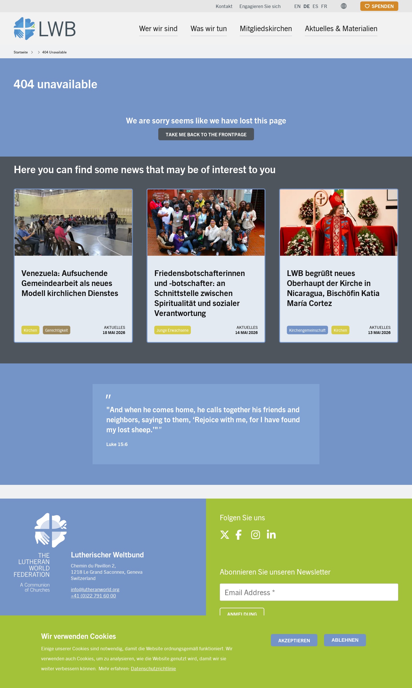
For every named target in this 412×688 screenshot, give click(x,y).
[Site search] (394, 29)
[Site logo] (44, 27)
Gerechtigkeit (56, 330)
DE (306, 6)
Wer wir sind (158, 28)
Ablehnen (344, 640)
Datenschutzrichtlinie (153, 668)
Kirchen (30, 330)
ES (315, 6)
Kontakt (224, 6)
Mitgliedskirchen (266, 28)
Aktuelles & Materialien (341, 28)
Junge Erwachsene (173, 330)
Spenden (383, 6)
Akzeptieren (294, 640)
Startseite (21, 52)
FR (324, 6)
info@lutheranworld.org (95, 589)
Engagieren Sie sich (260, 6)
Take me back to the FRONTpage (206, 134)
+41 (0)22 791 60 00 (93, 595)
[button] (344, 6)
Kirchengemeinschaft (307, 330)
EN (297, 6)
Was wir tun (209, 28)
